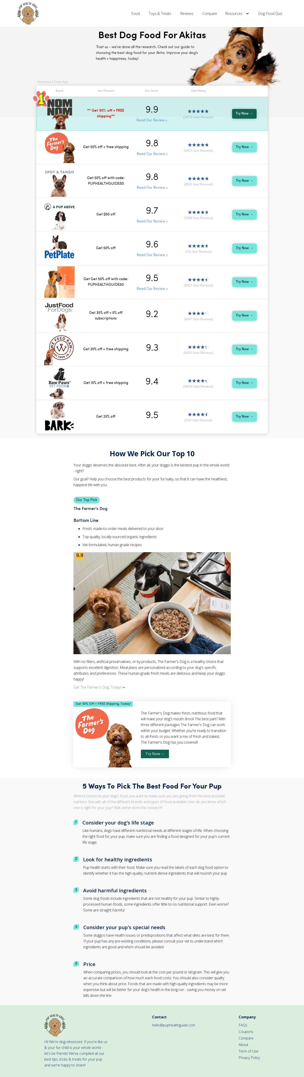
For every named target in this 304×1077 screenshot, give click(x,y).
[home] (28, 13)
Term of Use (248, 1051)
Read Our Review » (151, 120)
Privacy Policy (249, 1057)
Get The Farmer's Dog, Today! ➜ (99, 687)
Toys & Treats (160, 13)
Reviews (186, 13)
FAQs (243, 1025)
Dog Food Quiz (270, 13)
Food (135, 13)
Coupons (246, 1031)
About (243, 1044)
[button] (238, 13)
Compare (209, 13)
